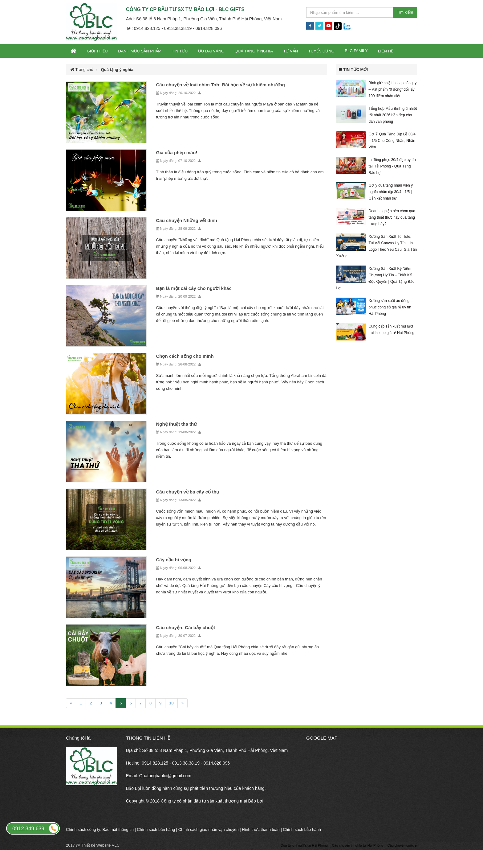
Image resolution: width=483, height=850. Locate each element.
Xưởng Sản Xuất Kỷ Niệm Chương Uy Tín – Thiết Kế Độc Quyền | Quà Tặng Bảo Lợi (375, 278)
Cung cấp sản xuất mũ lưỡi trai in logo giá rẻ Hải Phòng (392, 329)
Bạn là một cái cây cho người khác (193, 288)
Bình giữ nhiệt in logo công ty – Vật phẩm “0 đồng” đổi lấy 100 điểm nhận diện (393, 89)
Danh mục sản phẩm (139, 51)
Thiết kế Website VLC (100, 845)
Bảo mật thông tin (118, 829)
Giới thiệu (97, 51)
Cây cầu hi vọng (173, 559)
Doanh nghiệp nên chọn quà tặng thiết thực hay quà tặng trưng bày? (392, 217)
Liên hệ (385, 51)
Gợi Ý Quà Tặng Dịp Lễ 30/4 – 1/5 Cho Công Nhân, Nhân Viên (392, 140)
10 (171, 703)
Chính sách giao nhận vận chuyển (208, 829)
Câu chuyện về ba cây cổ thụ (187, 491)
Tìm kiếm (405, 12)
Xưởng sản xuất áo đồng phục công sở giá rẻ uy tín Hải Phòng (390, 307)
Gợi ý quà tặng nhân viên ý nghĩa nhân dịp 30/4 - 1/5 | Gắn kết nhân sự (391, 191)
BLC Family (356, 50)
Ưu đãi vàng (211, 51)
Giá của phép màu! (176, 152)
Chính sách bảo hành (302, 829)
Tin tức (180, 51)
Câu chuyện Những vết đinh (186, 220)
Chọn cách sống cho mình (184, 356)
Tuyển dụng (321, 51)
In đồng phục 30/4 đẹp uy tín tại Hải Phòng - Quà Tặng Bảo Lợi (392, 166)
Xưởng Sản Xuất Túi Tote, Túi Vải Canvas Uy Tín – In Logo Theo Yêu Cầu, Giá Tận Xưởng (376, 246)
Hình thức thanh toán (260, 829)
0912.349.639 (35, 828)
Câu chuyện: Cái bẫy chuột (185, 627)
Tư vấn (290, 51)
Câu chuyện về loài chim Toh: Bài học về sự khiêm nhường (220, 84)
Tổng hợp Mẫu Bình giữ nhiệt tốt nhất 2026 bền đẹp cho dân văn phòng (393, 115)
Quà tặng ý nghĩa (254, 51)
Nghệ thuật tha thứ (176, 424)
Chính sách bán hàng (156, 829)
